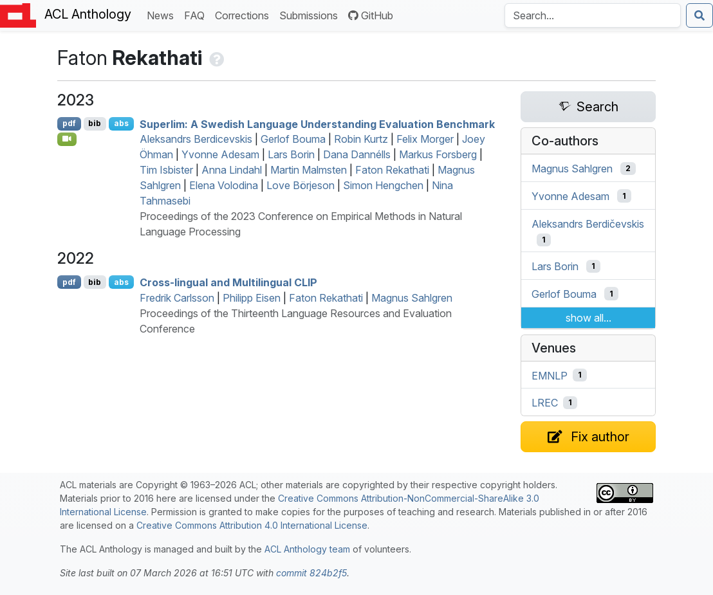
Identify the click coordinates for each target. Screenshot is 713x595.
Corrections (244, 14)
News (163, 14)
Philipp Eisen (252, 297)
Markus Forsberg (438, 154)
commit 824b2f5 (311, 572)
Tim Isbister (166, 169)
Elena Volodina (223, 185)
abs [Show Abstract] (121, 123)
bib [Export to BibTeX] (94, 123)
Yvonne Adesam (220, 154)
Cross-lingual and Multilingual (228, 282)
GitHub (370, 15)
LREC (545, 402)
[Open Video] (67, 139)
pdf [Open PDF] (69, 123)
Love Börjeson (300, 185)
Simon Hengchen (383, 185)
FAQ (197, 14)
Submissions (311, 14)
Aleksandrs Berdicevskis (196, 139)
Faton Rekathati (392, 169)
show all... (588, 317)
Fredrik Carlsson (177, 297)
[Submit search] (699, 15)
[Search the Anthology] (593, 15)
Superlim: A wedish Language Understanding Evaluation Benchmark (317, 123)
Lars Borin (291, 154)
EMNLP (550, 375)
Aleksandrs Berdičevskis (588, 223)
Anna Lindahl (231, 169)
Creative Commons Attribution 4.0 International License (251, 525)
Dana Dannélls (357, 154)
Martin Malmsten (308, 169)
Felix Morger (425, 139)
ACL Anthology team (307, 549)
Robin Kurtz (361, 139)
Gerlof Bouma (293, 139)
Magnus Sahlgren (411, 297)
